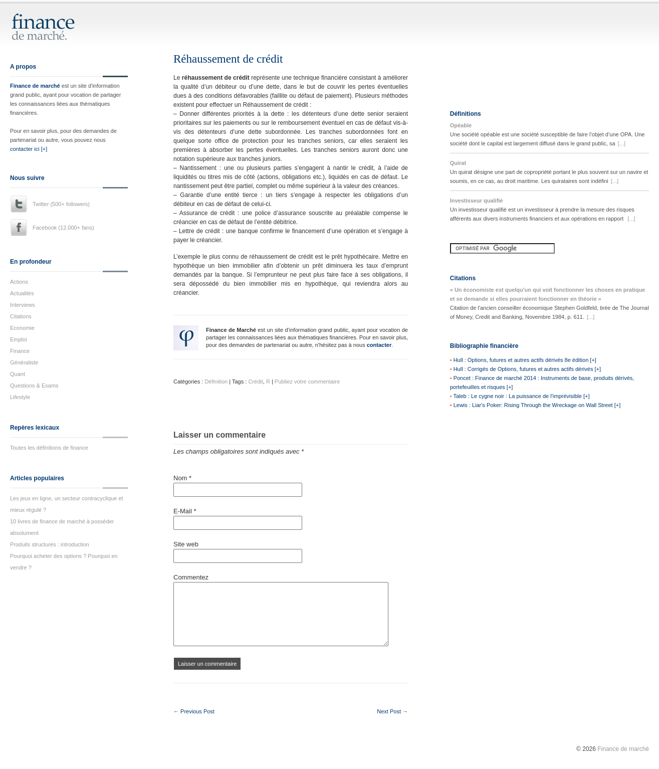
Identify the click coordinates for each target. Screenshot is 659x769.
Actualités (22, 293)
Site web (185, 544)
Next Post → (392, 711)
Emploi (18, 339)
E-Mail (184, 511)
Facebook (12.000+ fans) (63, 228)
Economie (22, 328)
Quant (17, 374)
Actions (19, 282)
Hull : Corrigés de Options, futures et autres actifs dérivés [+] (527, 369)
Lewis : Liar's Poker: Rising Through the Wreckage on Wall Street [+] (537, 405)
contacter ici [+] (28, 149)
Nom (182, 478)
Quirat (458, 163)
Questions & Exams (34, 385)
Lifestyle (20, 397)
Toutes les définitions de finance (49, 448)
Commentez (190, 577)
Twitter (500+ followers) (61, 204)
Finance (20, 351)
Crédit (255, 381)
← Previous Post (193, 711)
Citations (21, 316)
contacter (379, 345)
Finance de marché (35, 86)
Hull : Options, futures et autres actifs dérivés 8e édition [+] (525, 360)
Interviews (22, 305)
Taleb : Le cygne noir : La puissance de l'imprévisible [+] (521, 396)
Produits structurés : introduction (49, 544)
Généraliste (24, 362)
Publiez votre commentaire (307, 381)
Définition (216, 381)
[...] (621, 143)
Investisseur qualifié (476, 201)
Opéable (461, 125)
